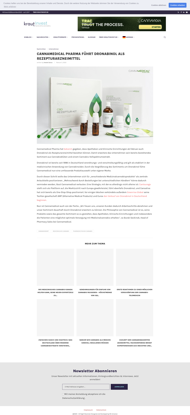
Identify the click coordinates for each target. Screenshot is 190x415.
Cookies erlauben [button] (177, 5)
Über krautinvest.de (40, 12)
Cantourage (145, 184)
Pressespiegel (77, 37)
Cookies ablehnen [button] (158, 5)
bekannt (68, 149)
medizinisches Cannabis (61, 231)
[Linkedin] (183, 12)
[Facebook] (181, 12)
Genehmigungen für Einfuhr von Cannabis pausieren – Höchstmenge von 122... (95, 292)
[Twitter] (178, 12)
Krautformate (59, 37)
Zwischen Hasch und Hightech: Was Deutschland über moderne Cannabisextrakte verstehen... (55, 343)
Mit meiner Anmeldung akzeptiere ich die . (83, 396)
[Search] (164, 37)
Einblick (28, 37)
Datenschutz (101, 410)
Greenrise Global (135, 192)
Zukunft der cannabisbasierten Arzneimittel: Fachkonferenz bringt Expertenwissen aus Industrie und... (134, 343)
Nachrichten (42, 37)
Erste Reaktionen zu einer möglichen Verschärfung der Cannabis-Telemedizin (134, 292)
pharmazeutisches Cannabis (82, 231)
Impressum (88, 410)
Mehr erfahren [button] (10, 7)
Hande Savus (48, 62)
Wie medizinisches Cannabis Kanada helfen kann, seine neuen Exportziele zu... (55, 292)
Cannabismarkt (43, 231)
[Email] (187, 12)
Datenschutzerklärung (73, 397)
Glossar (91, 37)
